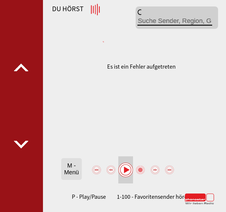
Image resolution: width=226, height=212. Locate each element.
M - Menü (71, 168)
